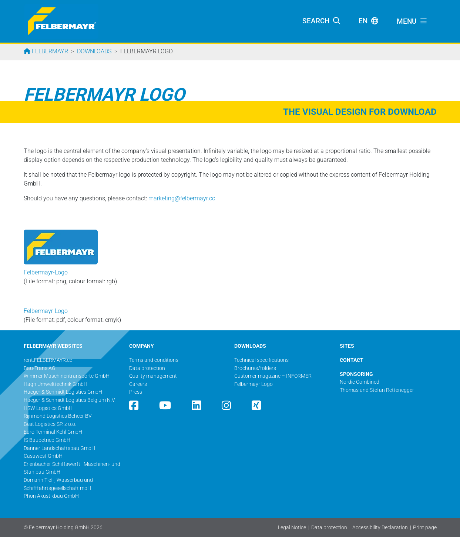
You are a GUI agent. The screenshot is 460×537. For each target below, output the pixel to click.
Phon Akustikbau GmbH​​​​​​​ (51, 496)
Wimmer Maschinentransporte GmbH (67, 376)
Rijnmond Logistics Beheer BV (58, 416)
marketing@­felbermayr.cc (181, 198)
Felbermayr (49, 51)
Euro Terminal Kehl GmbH (53, 432)
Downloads (94, 51)
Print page (425, 527)
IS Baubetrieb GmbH (47, 440)
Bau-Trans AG (40, 368)
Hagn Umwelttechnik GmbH (55, 384)
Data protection (329, 527)
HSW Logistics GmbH (48, 408)
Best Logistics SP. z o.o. (50, 424)
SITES (347, 346)
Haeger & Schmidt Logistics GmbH (63, 392)
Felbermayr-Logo (46, 272)
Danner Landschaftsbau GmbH (59, 448)
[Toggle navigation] (412, 21)
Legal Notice (292, 527)
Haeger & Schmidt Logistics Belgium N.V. (69, 400)
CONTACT (351, 360)
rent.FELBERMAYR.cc (48, 360)
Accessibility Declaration (380, 527)
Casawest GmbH (43, 456)
